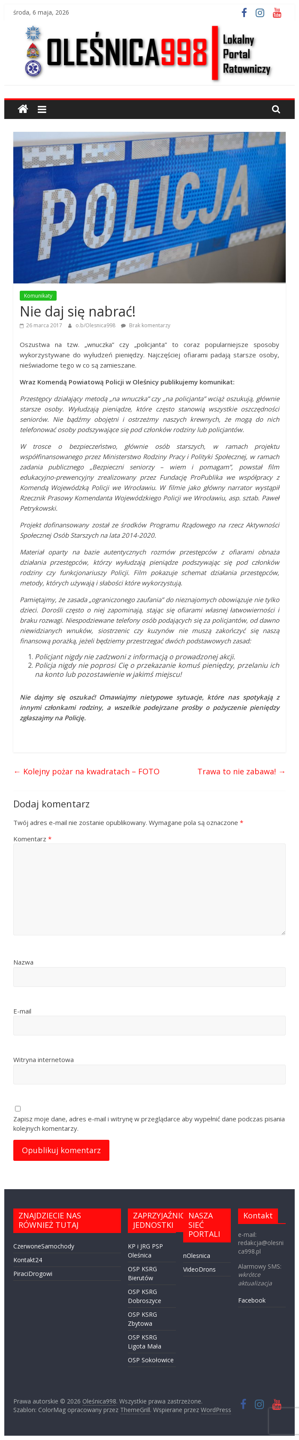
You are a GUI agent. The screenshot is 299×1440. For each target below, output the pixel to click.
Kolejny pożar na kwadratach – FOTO (86, 771)
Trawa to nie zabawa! (241, 771)
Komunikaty (38, 295)
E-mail (22, 1011)
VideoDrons (199, 1269)
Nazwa (23, 962)
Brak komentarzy (145, 325)
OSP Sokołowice (151, 1360)
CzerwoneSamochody (43, 1246)
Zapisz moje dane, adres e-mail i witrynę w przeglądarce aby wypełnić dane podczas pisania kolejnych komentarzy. (149, 1123)
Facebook (252, 1300)
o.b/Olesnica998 (96, 325)
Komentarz (32, 838)
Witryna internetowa (43, 1059)
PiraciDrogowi (32, 1274)
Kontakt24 (27, 1260)
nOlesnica (196, 1255)
